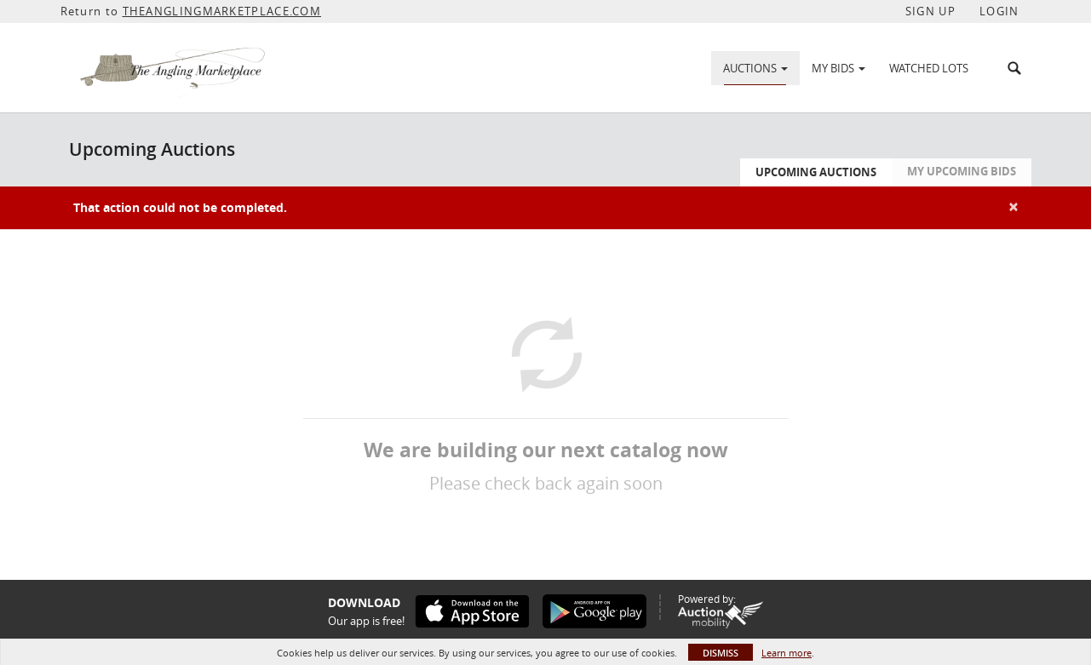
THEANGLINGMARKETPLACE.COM (222, 11)
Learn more (786, 652)
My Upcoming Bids (961, 171)
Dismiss (720, 652)
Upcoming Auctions (815, 172)
